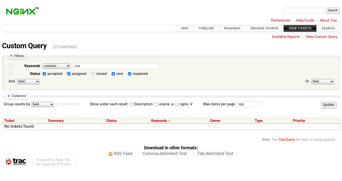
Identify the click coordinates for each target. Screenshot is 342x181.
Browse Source (265, 28)
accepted (54, 74)
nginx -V (183, 104)
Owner (215, 121)
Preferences (280, 20)
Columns (19, 96)
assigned (79, 74)
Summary (56, 121)
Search (328, 28)
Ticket (9, 121)
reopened (140, 74)
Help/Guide (305, 20)
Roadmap (232, 28)
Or (307, 81)
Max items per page (219, 104)
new (119, 74)
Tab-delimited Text (215, 153)
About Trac (328, 20)
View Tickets (300, 28)
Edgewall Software (56, 164)
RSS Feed (123, 153)
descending (69, 104)
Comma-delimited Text (165, 153)
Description (141, 104)
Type (259, 121)
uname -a (164, 104)
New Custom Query (321, 37)
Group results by (17, 104)
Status (35, 74)
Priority (299, 121)
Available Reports (286, 37)
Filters (19, 56)
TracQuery (287, 140)
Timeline (206, 28)
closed (101, 74)
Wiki (184, 28)
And (12, 81)
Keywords (32, 66)
